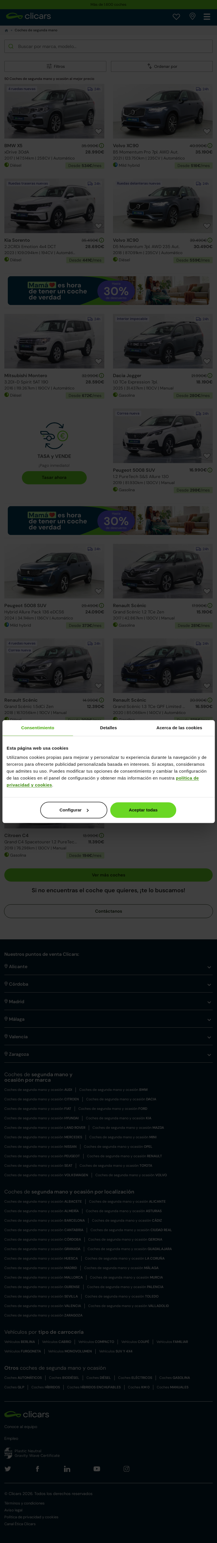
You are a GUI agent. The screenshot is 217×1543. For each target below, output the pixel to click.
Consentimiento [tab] (37, 727)
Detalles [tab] (108, 727)
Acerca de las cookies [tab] (179, 727)
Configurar (74, 809)
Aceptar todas (143, 809)
